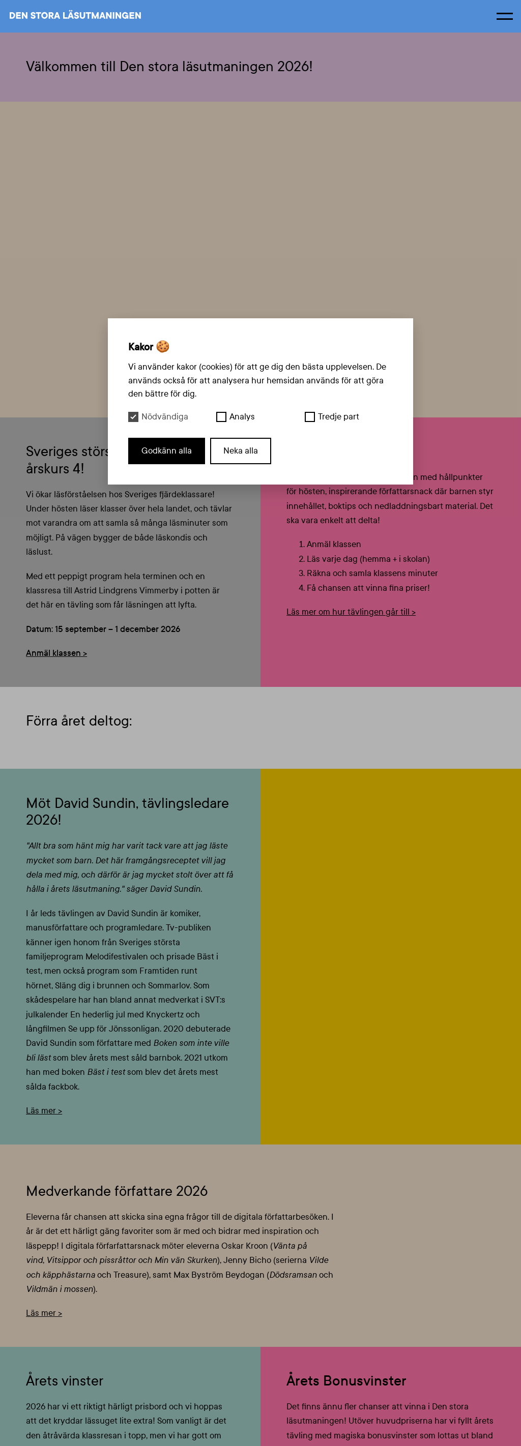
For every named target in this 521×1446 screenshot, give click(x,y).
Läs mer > (44, 1111)
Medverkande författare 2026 (117, 1191)
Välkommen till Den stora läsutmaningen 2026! (169, 66)
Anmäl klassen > (56, 653)
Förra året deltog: (79, 721)
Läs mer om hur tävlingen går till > (351, 612)
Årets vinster (64, 1381)
